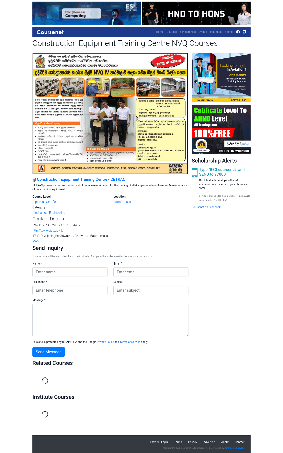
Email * (117, 263)
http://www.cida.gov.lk (47, 230)
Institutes (215, 31)
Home (160, 31)
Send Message (49, 352)
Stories (229, 31)
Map (35, 241)
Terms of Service (130, 341)
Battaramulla (122, 202)
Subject (118, 281)
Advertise (209, 442)
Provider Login (159, 442)
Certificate (53, 202)
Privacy (192, 442)
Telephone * (39, 281)
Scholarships (188, 31)
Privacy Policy (105, 341)
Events (203, 31)
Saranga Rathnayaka (234, 448)
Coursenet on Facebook (206, 207)
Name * (37, 263)
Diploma (38, 202)
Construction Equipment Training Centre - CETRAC (81, 179)
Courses (172, 31)
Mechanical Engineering (48, 213)
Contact (239, 442)
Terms (178, 442)
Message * (39, 300)
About (225, 442)
